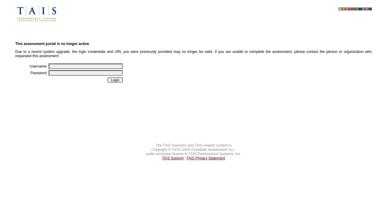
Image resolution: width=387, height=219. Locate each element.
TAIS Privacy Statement (206, 158)
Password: (38, 73)
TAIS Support (172, 158)
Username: (38, 66)
